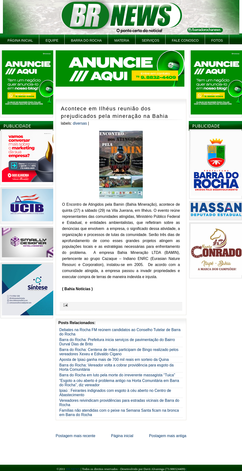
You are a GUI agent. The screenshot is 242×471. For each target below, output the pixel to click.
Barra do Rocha (86, 40)
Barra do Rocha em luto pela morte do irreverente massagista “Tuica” (117, 375)
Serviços (150, 40)
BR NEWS (73, 469)
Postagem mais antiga (167, 436)
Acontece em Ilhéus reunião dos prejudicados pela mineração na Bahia (114, 112)
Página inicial (20, 40)
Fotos (217, 40)
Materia (121, 40)
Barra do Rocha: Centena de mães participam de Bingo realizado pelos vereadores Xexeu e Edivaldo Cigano (118, 352)
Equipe (51, 40)
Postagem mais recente (75, 436)
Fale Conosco (185, 40)
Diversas (80, 123)
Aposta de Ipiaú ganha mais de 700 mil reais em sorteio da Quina (114, 359)
